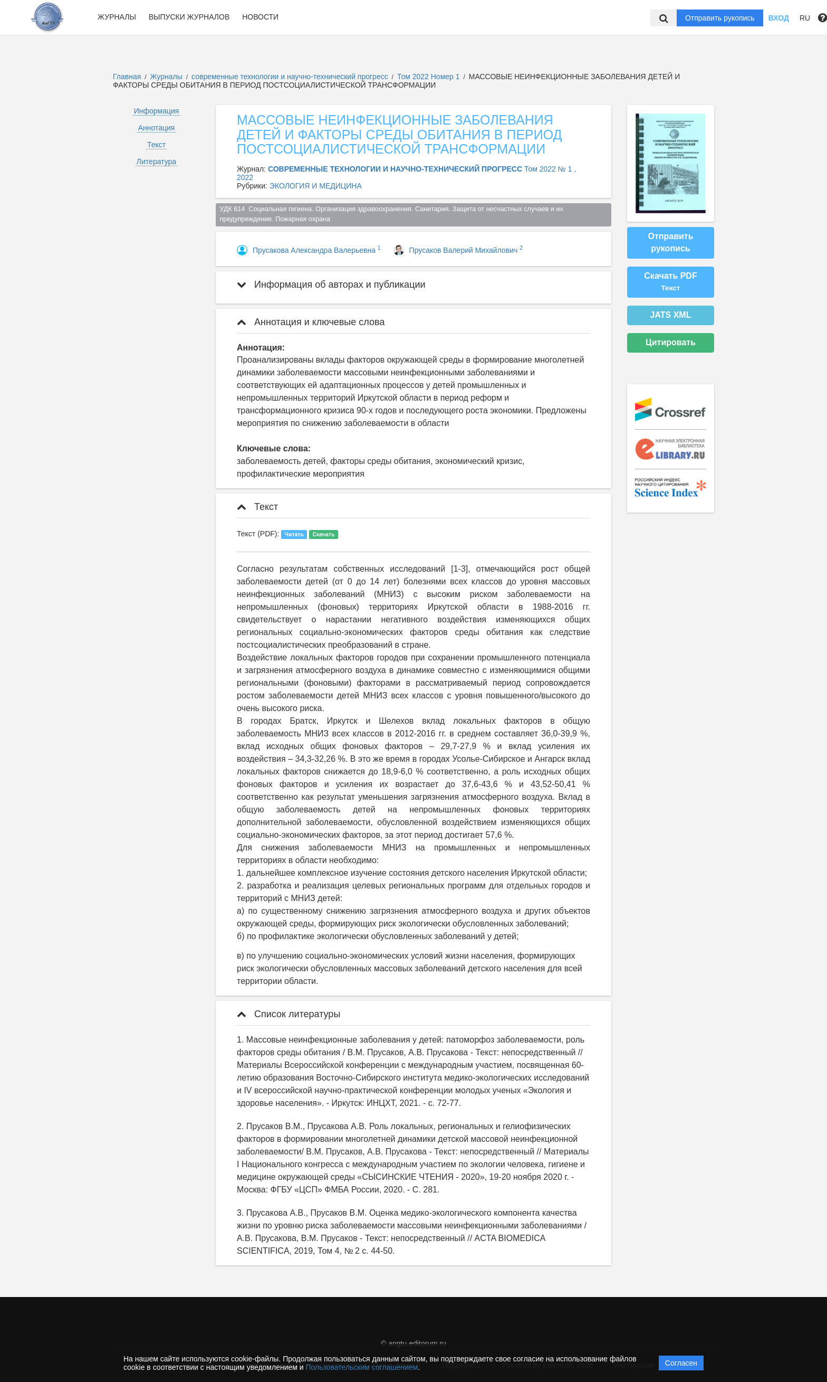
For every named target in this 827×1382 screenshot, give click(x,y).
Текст (156, 144)
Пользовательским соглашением (362, 1367)
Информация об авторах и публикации (331, 284)
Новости (260, 17)
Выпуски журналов (189, 17)
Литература (156, 161)
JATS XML (670, 314)
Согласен (681, 1363)
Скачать (323, 534)
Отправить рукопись (720, 18)
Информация (156, 111)
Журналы (117, 17)
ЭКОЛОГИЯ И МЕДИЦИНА (316, 186)
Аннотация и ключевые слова (310, 322)
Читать (294, 534)
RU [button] (805, 18)
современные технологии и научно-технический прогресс (290, 76)
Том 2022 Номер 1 (429, 76)
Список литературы (288, 1014)
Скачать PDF (670, 281)
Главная (127, 76)
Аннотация (156, 128)
